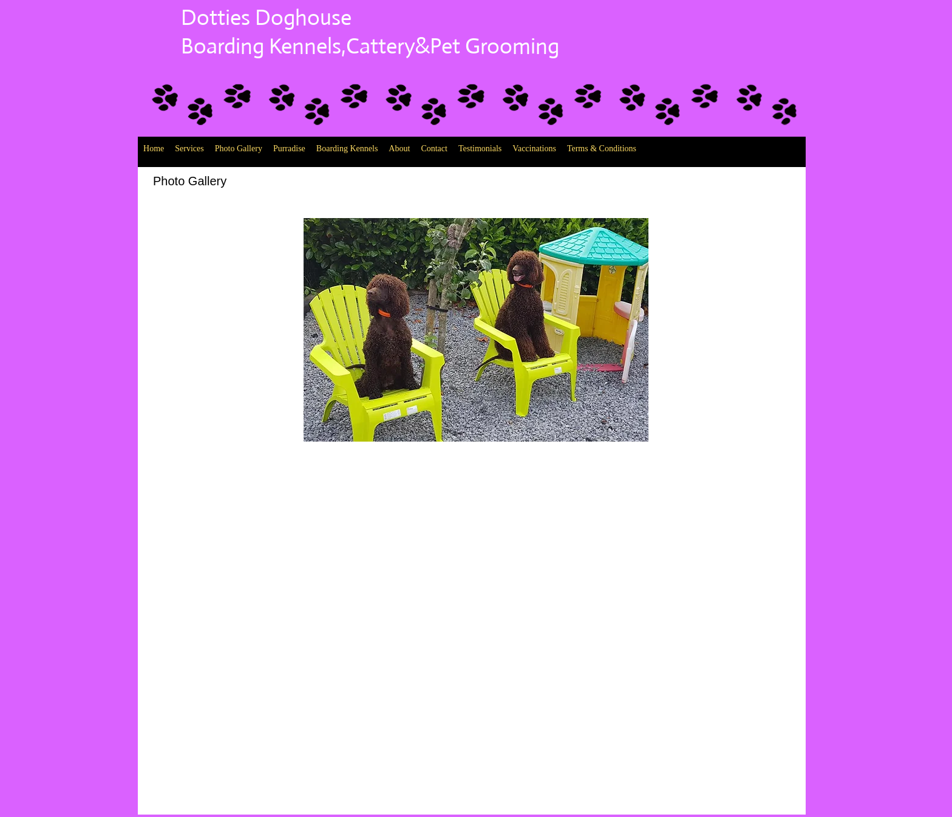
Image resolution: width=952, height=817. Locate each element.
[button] (476, 330)
